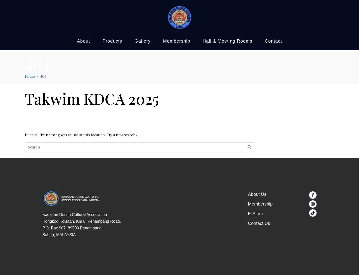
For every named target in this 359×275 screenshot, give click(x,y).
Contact (273, 41)
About (83, 41)
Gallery (143, 41)
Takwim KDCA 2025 (92, 98)
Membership (176, 41)
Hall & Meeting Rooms (227, 41)
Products (112, 41)
